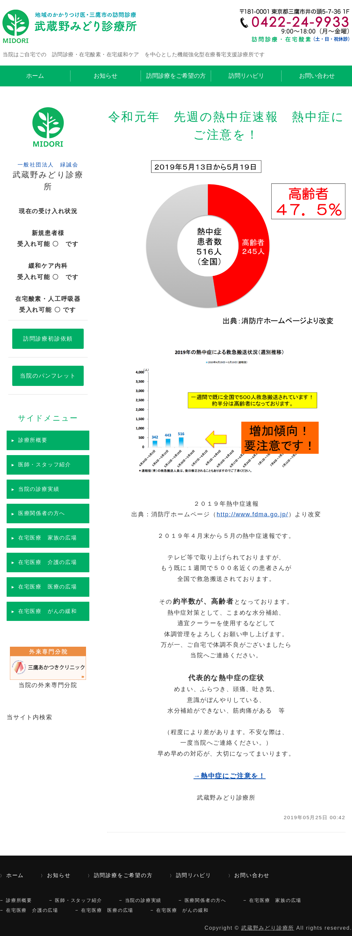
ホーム (35, 75)
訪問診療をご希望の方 (176, 75)
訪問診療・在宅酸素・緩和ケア (71, 25)
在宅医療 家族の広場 (47, 537)
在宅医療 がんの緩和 (47, 611)
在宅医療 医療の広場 (47, 586)
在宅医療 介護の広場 (47, 562)
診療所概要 (33, 440)
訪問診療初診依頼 (48, 338)
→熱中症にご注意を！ (230, 775)
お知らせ (105, 75)
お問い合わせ (317, 75)
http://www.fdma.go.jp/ (252, 514)
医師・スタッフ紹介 (44, 464)
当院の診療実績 (39, 489)
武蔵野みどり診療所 (267, 928)
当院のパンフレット (48, 375)
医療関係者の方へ (41, 513)
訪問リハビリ (246, 75)
